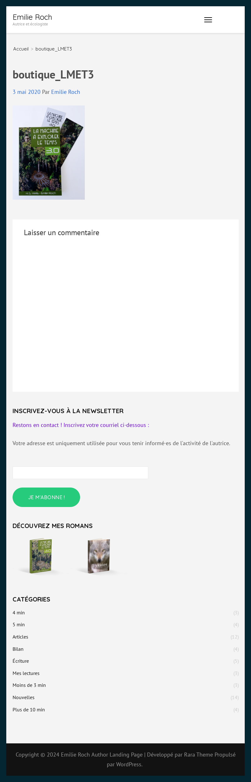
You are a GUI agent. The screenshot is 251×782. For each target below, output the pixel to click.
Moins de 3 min (29, 685)
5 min (19, 624)
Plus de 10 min (29, 709)
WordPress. (129, 764)
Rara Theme (199, 754)
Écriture (21, 661)
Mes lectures (26, 673)
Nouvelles (24, 697)
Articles (20, 637)
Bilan (18, 649)
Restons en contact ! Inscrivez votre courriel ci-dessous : (81, 425)
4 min (19, 612)
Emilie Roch (32, 17)
